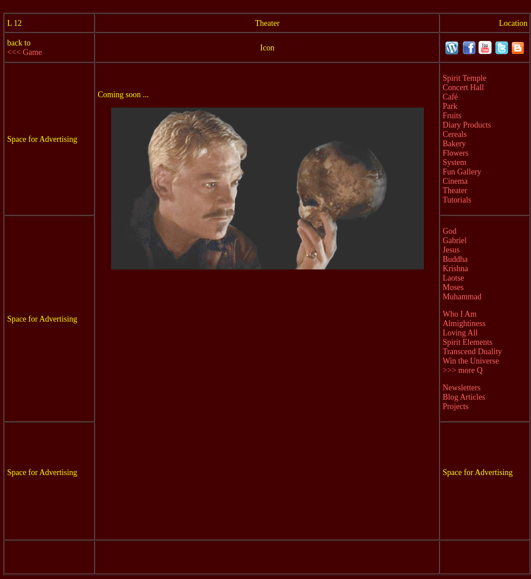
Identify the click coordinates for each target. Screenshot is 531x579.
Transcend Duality (472, 351)
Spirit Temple (464, 78)
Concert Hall (463, 87)
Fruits (452, 115)
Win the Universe (471, 360)
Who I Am (460, 314)
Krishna (455, 268)
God (449, 231)
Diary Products (467, 124)
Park (450, 106)
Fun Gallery (462, 171)
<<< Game (24, 52)
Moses (453, 287)
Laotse (453, 277)
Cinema (455, 181)
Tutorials (457, 199)
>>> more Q (462, 370)
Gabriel (455, 240)
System (454, 162)
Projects (456, 406)
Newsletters (462, 387)
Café (450, 96)
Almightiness (464, 323)
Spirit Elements (468, 342)
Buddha (455, 259)
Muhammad (462, 296)
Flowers (456, 153)
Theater (455, 190)
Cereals (455, 134)
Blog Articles (464, 397)
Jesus (451, 249)
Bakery (454, 143)
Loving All (460, 332)
